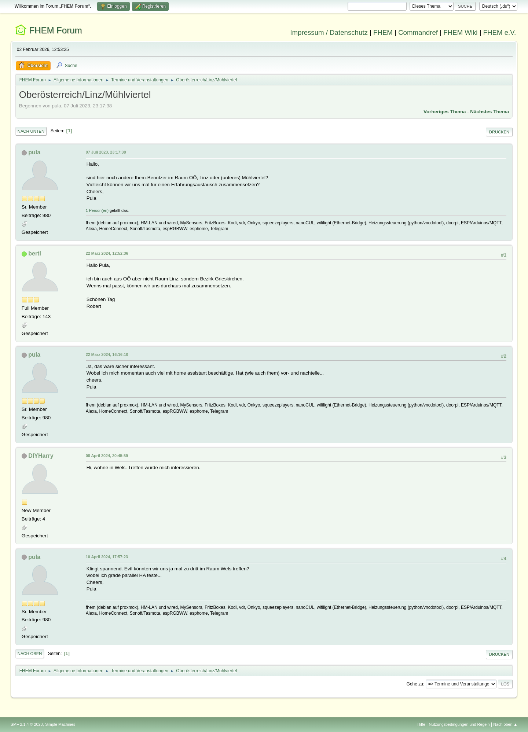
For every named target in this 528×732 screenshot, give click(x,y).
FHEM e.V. (499, 32)
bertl (34, 253)
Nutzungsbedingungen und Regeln (459, 724)
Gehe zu (415, 684)
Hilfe (421, 724)
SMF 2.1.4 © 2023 (27, 724)
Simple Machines (60, 724)
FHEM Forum (55, 30)
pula (34, 152)
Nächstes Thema (489, 111)
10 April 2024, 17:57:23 (107, 557)
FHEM (383, 32)
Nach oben (30, 653)
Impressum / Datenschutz (329, 32)
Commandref (418, 32)
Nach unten (31, 131)
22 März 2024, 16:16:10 (107, 354)
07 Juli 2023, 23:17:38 (106, 152)
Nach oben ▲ (505, 724)
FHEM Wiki (460, 32)
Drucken (499, 132)
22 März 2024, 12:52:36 (107, 253)
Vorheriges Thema (444, 111)
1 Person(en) (97, 210)
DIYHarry (40, 456)
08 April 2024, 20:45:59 (107, 455)
